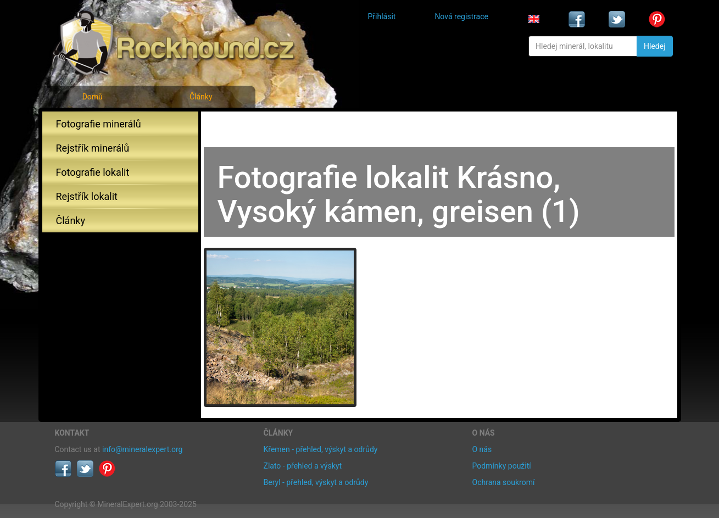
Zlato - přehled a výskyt (303, 465)
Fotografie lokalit (93, 172)
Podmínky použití (501, 465)
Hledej (654, 46)
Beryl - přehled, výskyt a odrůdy (316, 482)
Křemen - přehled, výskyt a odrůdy (321, 449)
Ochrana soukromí (503, 482)
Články (201, 96)
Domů (92, 96)
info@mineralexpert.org (142, 449)
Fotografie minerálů (98, 124)
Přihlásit (382, 16)
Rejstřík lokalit (87, 196)
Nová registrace (461, 16)
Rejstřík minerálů (93, 148)
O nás (482, 449)
